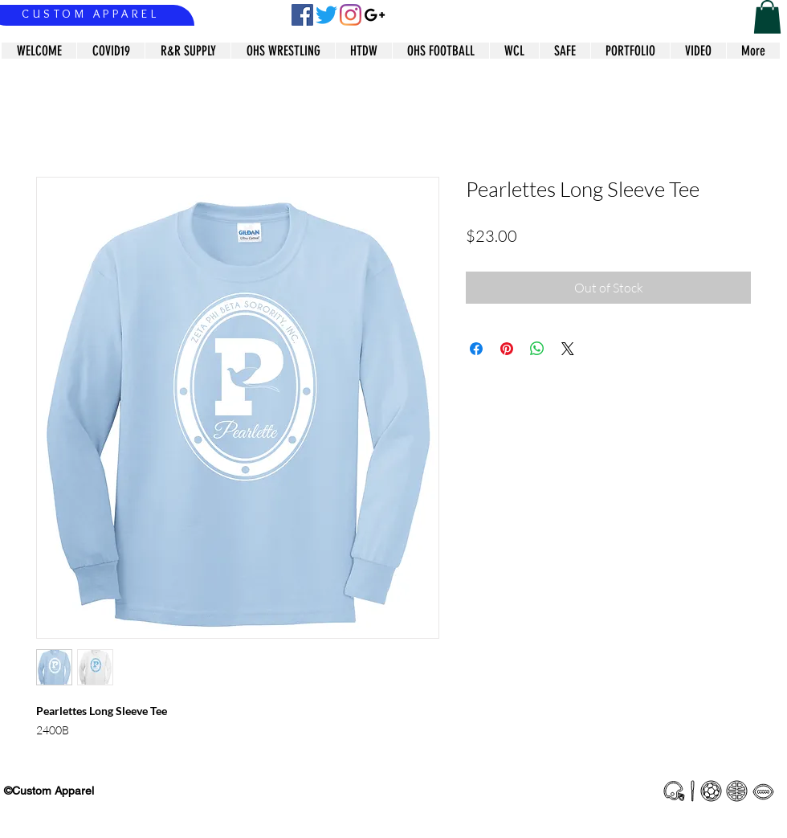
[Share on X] (567, 348)
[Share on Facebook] (476, 348)
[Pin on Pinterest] (506, 348)
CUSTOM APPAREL (90, 13)
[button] (767, 17)
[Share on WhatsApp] (537, 348)
